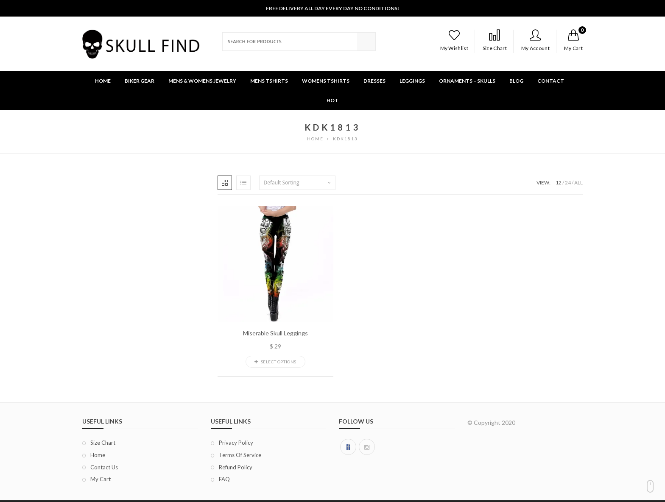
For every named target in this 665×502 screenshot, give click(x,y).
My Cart (100, 479)
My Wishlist (454, 40)
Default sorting (281, 182)
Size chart (102, 442)
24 (568, 182)
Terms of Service (240, 455)
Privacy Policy (236, 442)
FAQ (224, 479)
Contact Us (104, 467)
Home (97, 455)
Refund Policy (235, 467)
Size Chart (495, 40)
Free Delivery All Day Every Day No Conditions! (332, 8)
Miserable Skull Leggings (275, 333)
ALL (578, 182)
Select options (275, 361)
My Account (535, 40)
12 (559, 182)
